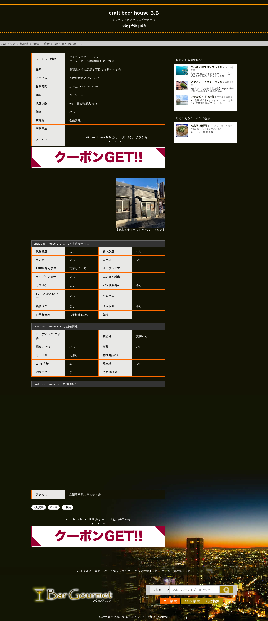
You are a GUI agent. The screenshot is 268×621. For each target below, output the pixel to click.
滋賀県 (24, 43)
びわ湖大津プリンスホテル (207, 67)
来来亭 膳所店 (199, 125)
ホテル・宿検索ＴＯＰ (176, 570)
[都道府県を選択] (159, 589)
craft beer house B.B (68, 43)
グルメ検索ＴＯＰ (146, 570)
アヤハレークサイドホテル (207, 82)
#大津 (53, 507)
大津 (36, 43)
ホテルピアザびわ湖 (203, 96)
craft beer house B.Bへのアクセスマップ (98, 438)
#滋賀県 (39, 507)
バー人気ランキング (117, 570)
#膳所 (67, 507)
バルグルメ (8, 43)
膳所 (47, 43)
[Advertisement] (205, 214)
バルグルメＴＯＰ (88, 570)
